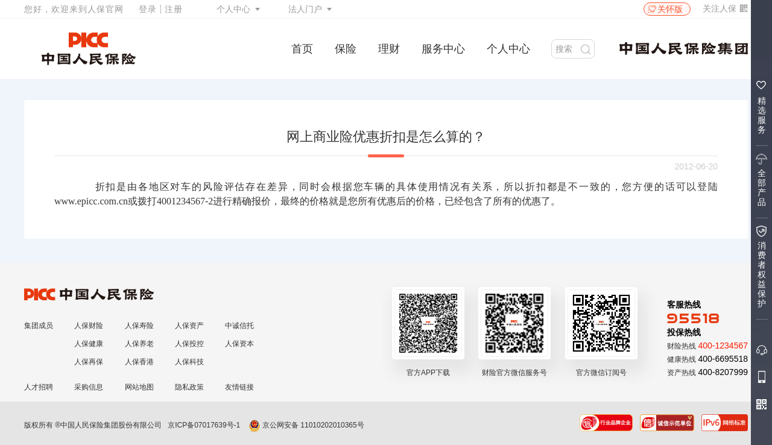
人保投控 (189, 343)
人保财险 (88, 325)
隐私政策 (189, 387)
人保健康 (88, 343)
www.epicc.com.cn (91, 201)
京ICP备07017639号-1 (204, 425)
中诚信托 (239, 325)
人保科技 (189, 362)
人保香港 (139, 362)
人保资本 (239, 343)
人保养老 (139, 343)
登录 (148, 9)
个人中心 (233, 9)
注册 (174, 9)
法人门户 (305, 9)
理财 (389, 49)
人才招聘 (38, 387)
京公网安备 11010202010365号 (306, 425)
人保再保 (88, 362)
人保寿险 (139, 325)
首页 (302, 49)
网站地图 (139, 387)
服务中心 (443, 49)
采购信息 (88, 387)
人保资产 (189, 325)
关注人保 (725, 8)
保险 (345, 49)
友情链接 (239, 387)
